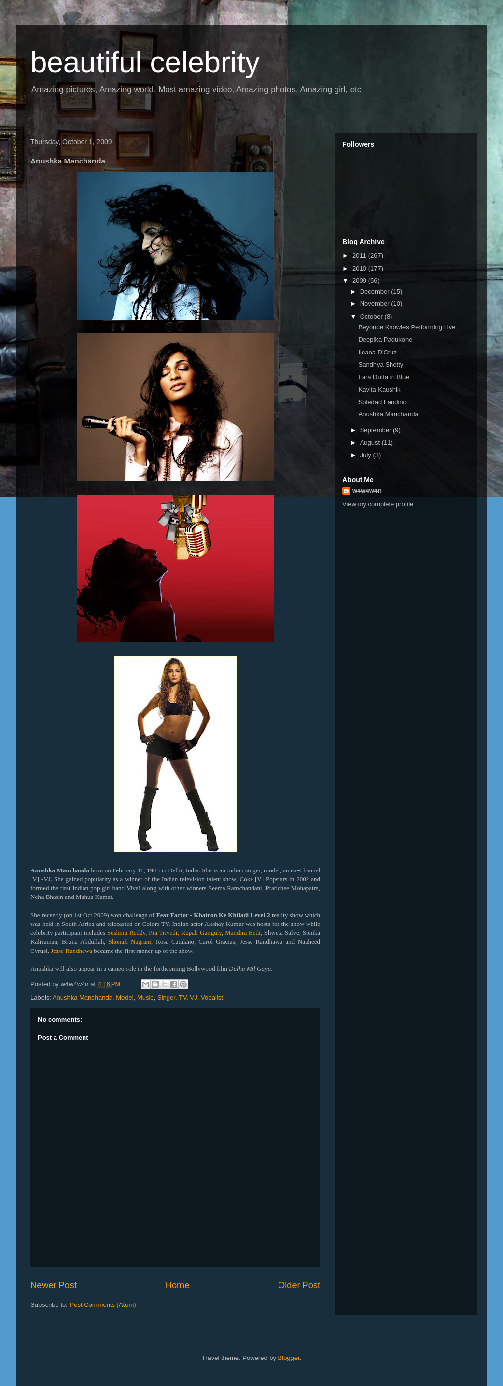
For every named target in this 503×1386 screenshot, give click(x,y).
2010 (360, 268)
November (375, 303)
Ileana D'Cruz (377, 352)
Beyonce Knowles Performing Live (406, 327)
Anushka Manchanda (82, 997)
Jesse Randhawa (71, 950)
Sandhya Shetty (380, 364)
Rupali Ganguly (201, 932)
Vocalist (212, 997)
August (371, 442)
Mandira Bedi (242, 932)
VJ (193, 997)
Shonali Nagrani (129, 941)
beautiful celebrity (145, 62)
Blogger (289, 1357)
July (366, 455)
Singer (166, 997)
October (372, 316)
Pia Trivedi (163, 932)
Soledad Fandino (382, 402)
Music (145, 997)
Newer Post (53, 1285)
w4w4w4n (367, 490)
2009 (360, 280)
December (375, 291)
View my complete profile (377, 504)
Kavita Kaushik (379, 389)
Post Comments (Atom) (103, 1304)
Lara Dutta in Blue (383, 376)
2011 (360, 255)
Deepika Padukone (385, 339)
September (376, 430)
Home (178, 1285)
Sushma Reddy (126, 932)
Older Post (299, 1285)
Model (124, 997)
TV (182, 997)
